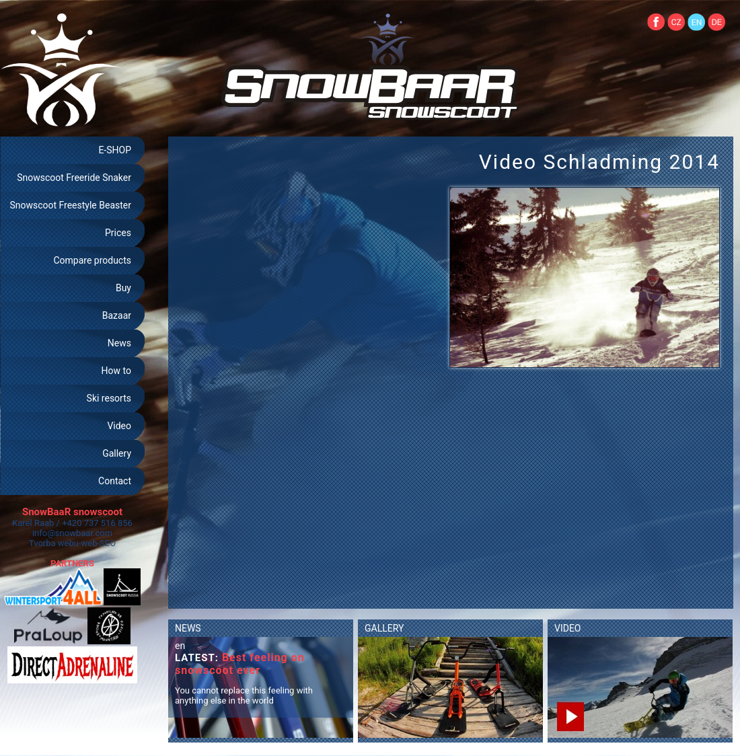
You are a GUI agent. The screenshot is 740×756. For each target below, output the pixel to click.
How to (116, 370)
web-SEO (98, 543)
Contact (114, 481)
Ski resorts (109, 398)
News (119, 343)
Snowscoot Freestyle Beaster (70, 205)
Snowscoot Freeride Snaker (74, 177)
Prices (118, 232)
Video (119, 425)
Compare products (92, 260)
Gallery (116, 453)
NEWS (188, 628)
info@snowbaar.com (72, 533)
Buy (123, 287)
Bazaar (116, 315)
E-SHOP (114, 150)
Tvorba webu (54, 543)
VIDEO (567, 628)
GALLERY (384, 628)
